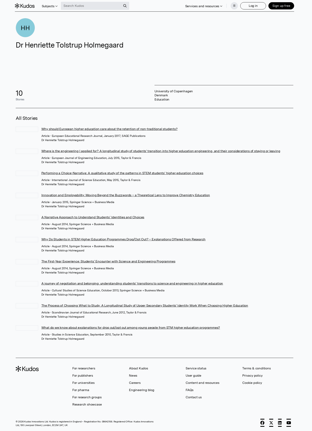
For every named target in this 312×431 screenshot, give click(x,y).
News (133, 375)
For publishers (82, 375)
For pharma (80, 389)
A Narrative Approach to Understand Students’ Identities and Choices (92, 217)
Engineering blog (141, 389)
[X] (271, 422)
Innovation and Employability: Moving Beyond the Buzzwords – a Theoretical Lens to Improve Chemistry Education (125, 195)
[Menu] (233, 5)
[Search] (126, 5)
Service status (196, 368)
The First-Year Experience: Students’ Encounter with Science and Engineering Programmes (108, 261)
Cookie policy (252, 382)
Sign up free (280, 5)
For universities (83, 382)
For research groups (87, 397)
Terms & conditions (256, 368)
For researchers (83, 368)
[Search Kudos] (92, 5)
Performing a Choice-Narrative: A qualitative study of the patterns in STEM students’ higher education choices (122, 173)
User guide (193, 375)
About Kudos (138, 368)
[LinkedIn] (280, 422)
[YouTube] (288, 422)
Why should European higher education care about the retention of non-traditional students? (109, 128)
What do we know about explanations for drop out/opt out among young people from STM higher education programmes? (130, 327)
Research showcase (87, 404)
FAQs (189, 389)
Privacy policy (252, 375)
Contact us (194, 397)
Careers (135, 382)
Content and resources (202, 382)
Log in (252, 5)
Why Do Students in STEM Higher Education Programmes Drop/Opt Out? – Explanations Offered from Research (123, 239)
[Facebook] (262, 422)
